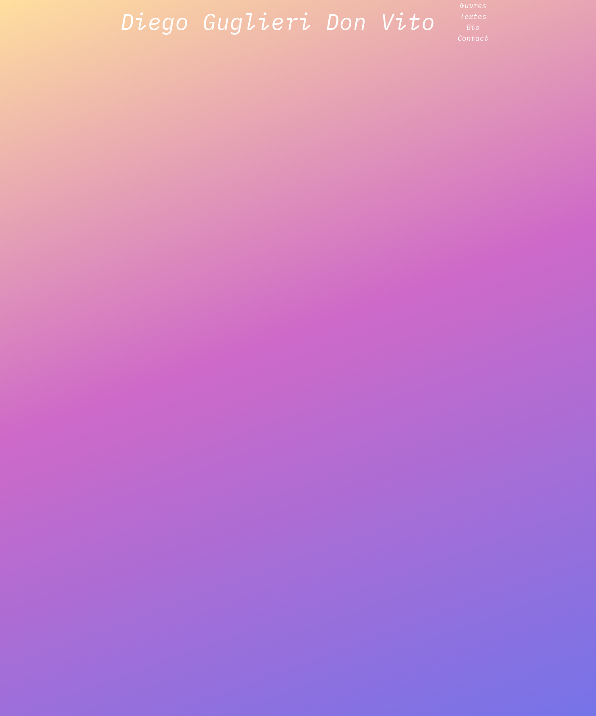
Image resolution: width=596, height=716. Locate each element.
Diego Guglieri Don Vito (277, 21)
